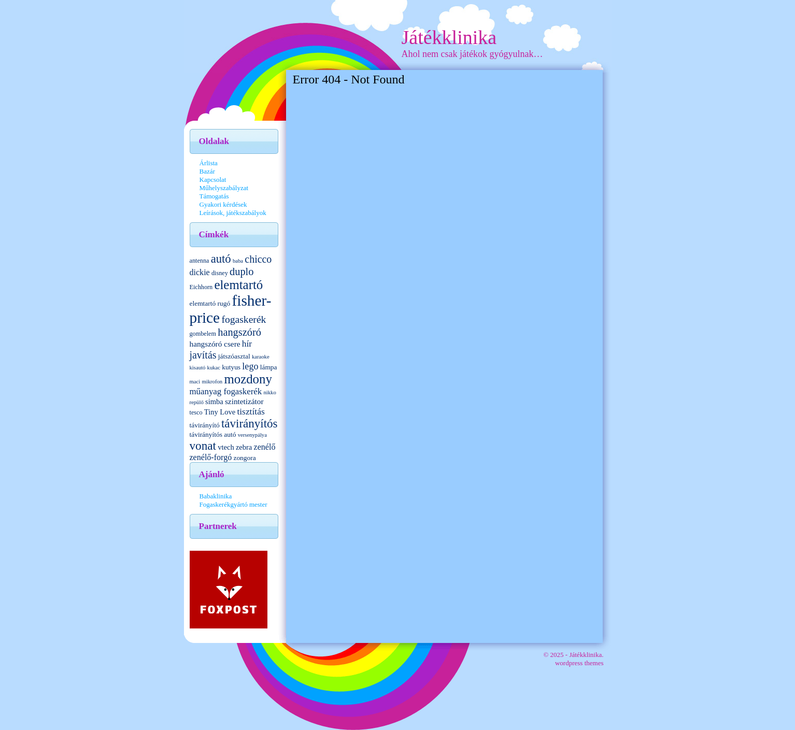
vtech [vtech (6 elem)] (226, 447)
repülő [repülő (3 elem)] (197, 402)
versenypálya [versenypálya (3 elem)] (252, 435)
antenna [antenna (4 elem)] (199, 260)
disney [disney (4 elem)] (219, 273)
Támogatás (214, 196)
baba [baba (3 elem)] (238, 261)
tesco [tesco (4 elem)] (196, 412)
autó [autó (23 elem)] (221, 258)
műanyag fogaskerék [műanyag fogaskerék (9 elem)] (226, 391)
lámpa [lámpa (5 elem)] (268, 367)
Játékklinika (449, 37)
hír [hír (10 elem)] (247, 343)
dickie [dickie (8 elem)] (200, 272)
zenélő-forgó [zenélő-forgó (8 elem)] (211, 457)
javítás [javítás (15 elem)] (203, 355)
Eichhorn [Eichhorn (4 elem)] (201, 287)
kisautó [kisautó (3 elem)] (198, 367)
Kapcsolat (213, 179)
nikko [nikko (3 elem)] (269, 392)
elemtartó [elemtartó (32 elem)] (238, 285)
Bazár (207, 171)
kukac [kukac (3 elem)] (213, 367)
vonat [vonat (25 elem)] (203, 445)
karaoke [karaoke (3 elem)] (260, 357)
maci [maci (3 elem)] (195, 381)
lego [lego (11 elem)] (250, 366)
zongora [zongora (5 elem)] (244, 458)
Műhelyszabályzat (224, 188)
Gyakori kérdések (223, 204)
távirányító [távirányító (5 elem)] (205, 425)
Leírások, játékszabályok (233, 213)
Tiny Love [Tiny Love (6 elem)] (219, 412)
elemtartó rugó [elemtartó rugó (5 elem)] (210, 303)
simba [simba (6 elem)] (214, 401)
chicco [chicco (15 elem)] (258, 259)
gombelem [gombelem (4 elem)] (203, 333)
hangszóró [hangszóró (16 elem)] (239, 332)
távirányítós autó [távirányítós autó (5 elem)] (213, 434)
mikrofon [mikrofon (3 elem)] (212, 381)
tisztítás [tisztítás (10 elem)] (250, 411)
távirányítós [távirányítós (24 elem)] (249, 423)
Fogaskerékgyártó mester (233, 504)
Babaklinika (216, 496)
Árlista (209, 163)
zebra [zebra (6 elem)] (244, 447)
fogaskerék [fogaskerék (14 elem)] (243, 319)
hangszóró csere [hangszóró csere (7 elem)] (215, 343)
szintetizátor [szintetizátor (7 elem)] (244, 401)
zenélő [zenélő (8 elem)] (265, 446)
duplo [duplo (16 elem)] (241, 271)
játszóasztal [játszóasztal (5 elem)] (234, 356)
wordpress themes (579, 663)
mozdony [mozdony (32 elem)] (248, 379)
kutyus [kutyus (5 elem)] (231, 367)
